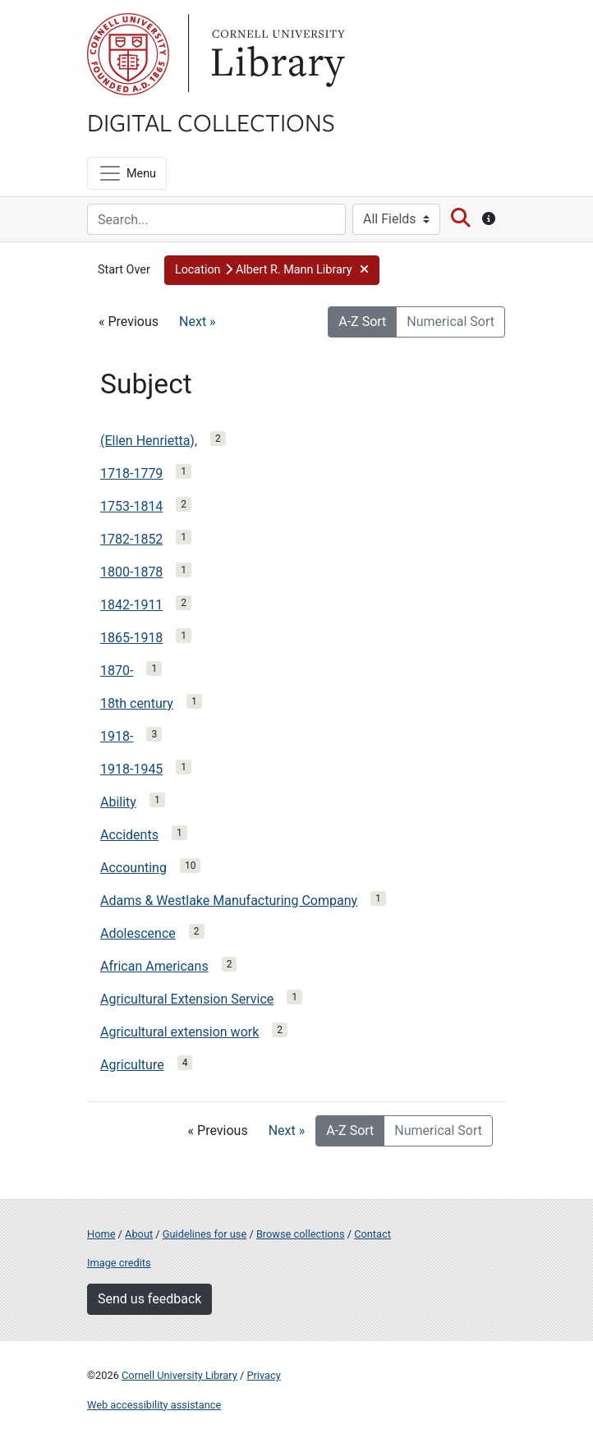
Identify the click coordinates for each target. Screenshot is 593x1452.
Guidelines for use (204, 1234)
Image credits (119, 1263)
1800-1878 (131, 572)
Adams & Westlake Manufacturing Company (228, 900)
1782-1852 (131, 539)
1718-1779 (131, 473)
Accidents (129, 835)
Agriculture (132, 1065)
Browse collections (300, 1234)
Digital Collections (211, 121)
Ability (118, 802)
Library (276, 54)
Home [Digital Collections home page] (101, 1234)
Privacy (263, 1375)
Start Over (124, 270)
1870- (116, 670)
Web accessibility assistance (154, 1405)
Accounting (133, 867)
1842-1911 (131, 605)
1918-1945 (131, 769)
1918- (116, 736)
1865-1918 (131, 638)
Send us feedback (149, 1299)
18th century (136, 703)
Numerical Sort (450, 321)
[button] (271, 270)
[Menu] (127, 173)
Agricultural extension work (179, 1032)
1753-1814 (131, 506)
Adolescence (138, 933)
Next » (197, 321)
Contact (372, 1234)
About (139, 1234)
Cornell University (128, 54)
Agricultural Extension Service (187, 999)
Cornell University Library (179, 1375)
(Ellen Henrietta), (148, 440)
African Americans (154, 966)
